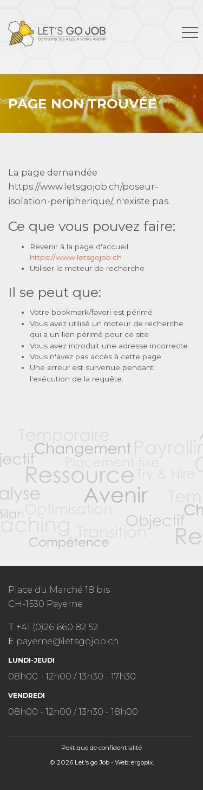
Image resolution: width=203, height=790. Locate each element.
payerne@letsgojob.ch (67, 641)
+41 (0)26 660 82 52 (57, 626)
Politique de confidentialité (101, 748)
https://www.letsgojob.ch (76, 257)
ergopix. (142, 762)
